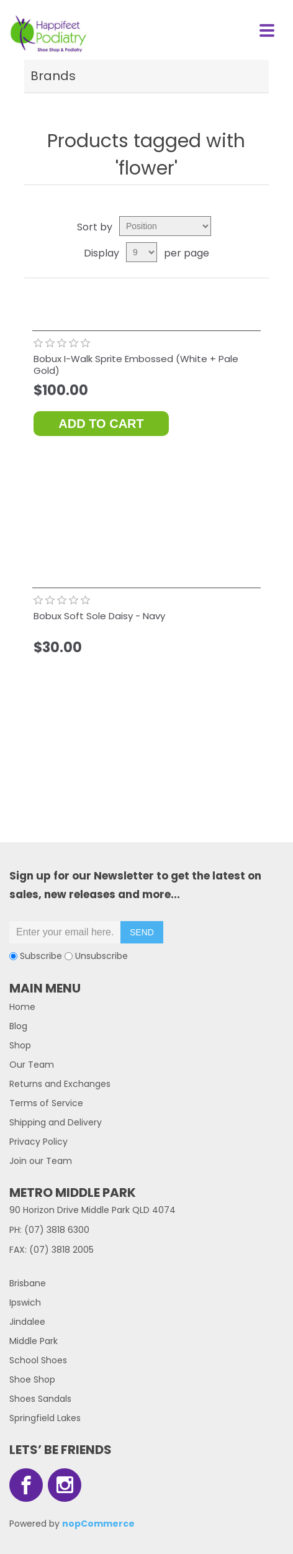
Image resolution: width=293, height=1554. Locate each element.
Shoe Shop (32, 1379)
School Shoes (38, 1360)
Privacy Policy (38, 1141)
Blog (18, 1026)
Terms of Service (46, 1103)
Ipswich (25, 1302)
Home (22, 1007)
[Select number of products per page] (141, 252)
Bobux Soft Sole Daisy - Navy (99, 616)
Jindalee (27, 1321)
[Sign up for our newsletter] (65, 932)
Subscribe (41, 956)
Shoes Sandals (40, 1399)
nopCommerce (98, 1523)
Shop (20, 1045)
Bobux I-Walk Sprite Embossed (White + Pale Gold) (136, 365)
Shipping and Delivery (55, 1122)
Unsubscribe (101, 956)
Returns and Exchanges (59, 1084)
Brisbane (27, 1283)
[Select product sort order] (165, 226)
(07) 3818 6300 (56, 1230)
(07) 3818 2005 (61, 1249)
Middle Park (33, 1341)
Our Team (31, 1064)
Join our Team (40, 1161)
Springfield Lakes (45, 1418)
